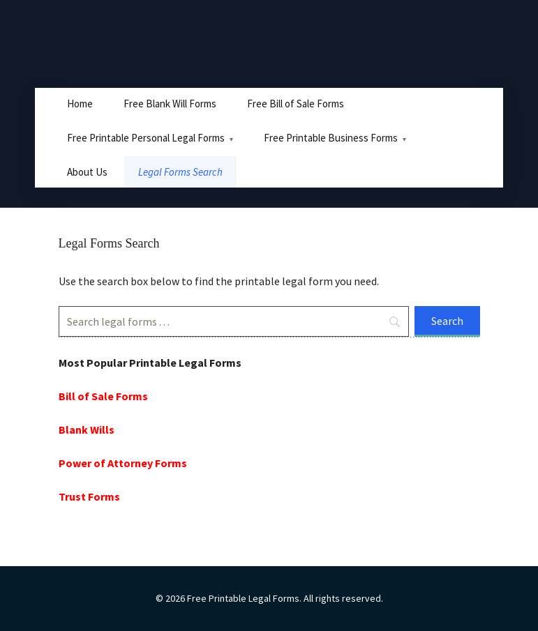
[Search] (234, 321)
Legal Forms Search (180, 171)
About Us (87, 171)
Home (80, 103)
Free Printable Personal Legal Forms (146, 137)
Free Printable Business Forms (331, 137)
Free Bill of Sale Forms (295, 103)
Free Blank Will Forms (170, 103)
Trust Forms (89, 496)
